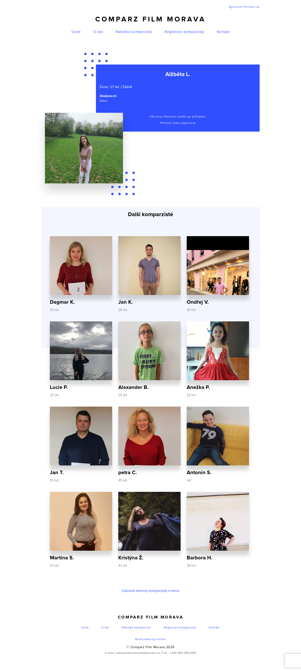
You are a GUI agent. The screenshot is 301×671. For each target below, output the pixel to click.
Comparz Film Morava (150, 19)
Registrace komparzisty (184, 32)
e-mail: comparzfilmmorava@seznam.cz (132, 653)
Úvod (76, 32)
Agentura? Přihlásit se (244, 7)
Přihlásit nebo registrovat (178, 123)
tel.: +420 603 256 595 (179, 653)
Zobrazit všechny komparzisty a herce (150, 591)
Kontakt (223, 32)
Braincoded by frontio (150, 639)
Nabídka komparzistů (134, 32)
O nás (98, 32)
